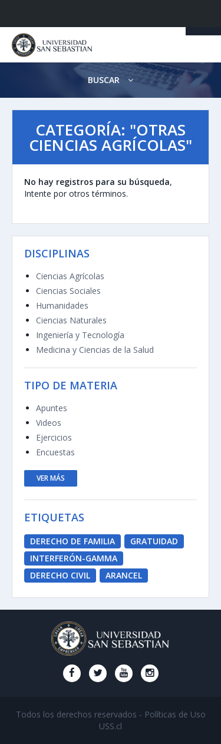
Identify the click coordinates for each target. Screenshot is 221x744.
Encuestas (55, 452)
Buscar (110, 79)
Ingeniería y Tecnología (80, 334)
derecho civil (60, 575)
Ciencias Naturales (71, 320)
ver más (51, 478)
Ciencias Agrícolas (70, 276)
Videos (48, 422)
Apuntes (51, 408)
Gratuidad (154, 541)
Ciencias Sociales (68, 290)
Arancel (123, 575)
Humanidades (62, 305)
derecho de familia (72, 541)
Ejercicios (54, 437)
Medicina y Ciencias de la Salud (95, 349)
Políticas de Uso (175, 714)
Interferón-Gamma (73, 558)
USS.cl (110, 726)
